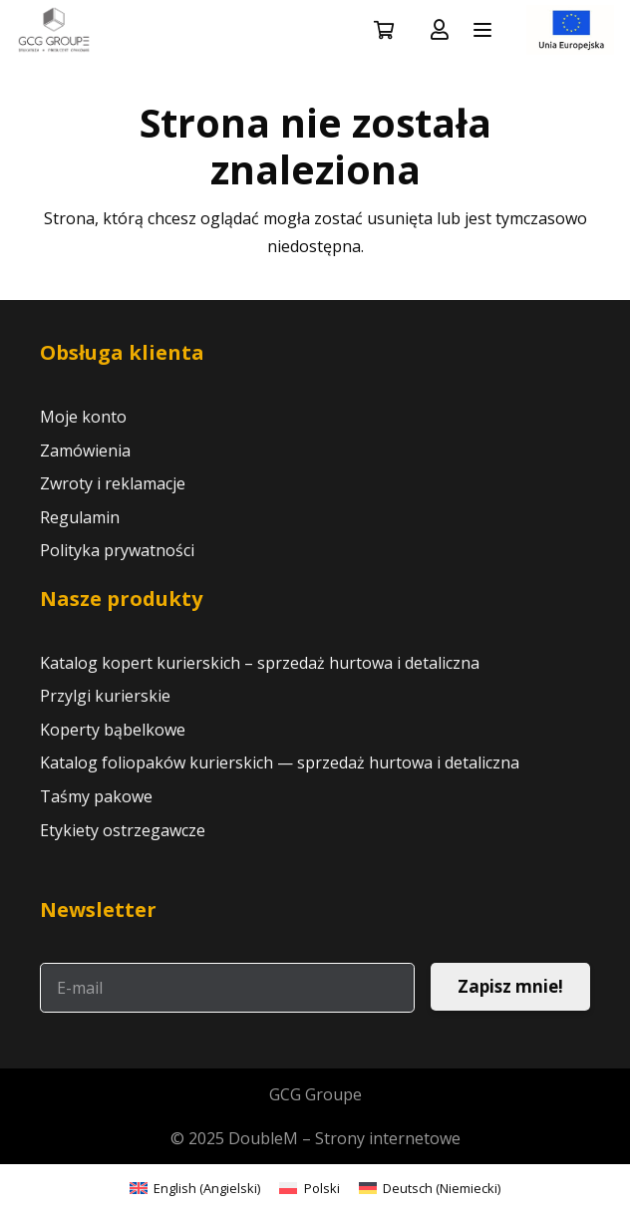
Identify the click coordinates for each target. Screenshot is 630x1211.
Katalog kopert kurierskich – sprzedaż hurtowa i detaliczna (259, 663)
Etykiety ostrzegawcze (122, 830)
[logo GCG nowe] (54, 30)
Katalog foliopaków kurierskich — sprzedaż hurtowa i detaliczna (279, 762)
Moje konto (83, 417)
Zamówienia (85, 450)
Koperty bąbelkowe (112, 730)
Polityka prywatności (117, 550)
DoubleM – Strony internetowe (344, 1138)
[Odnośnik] (440, 29)
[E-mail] (227, 988)
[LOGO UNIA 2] (570, 30)
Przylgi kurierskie (105, 696)
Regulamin (80, 517)
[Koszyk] (384, 30)
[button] (482, 30)
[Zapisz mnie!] (510, 987)
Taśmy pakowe (96, 796)
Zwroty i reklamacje (112, 483)
